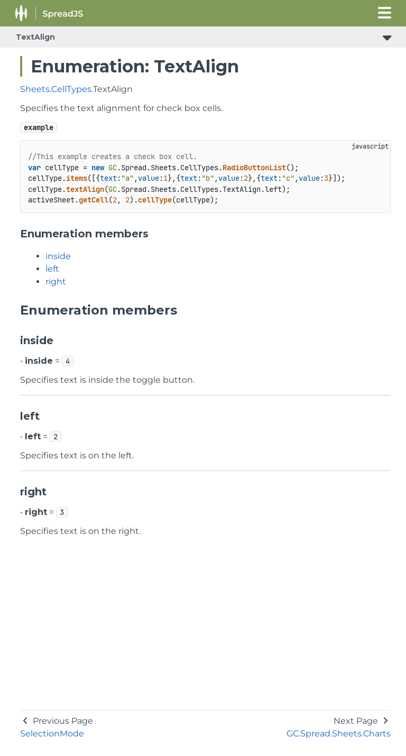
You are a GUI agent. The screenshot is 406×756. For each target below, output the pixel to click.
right (55, 281)
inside (58, 256)
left (52, 269)
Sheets (35, 89)
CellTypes (71, 89)
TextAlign (35, 37)
